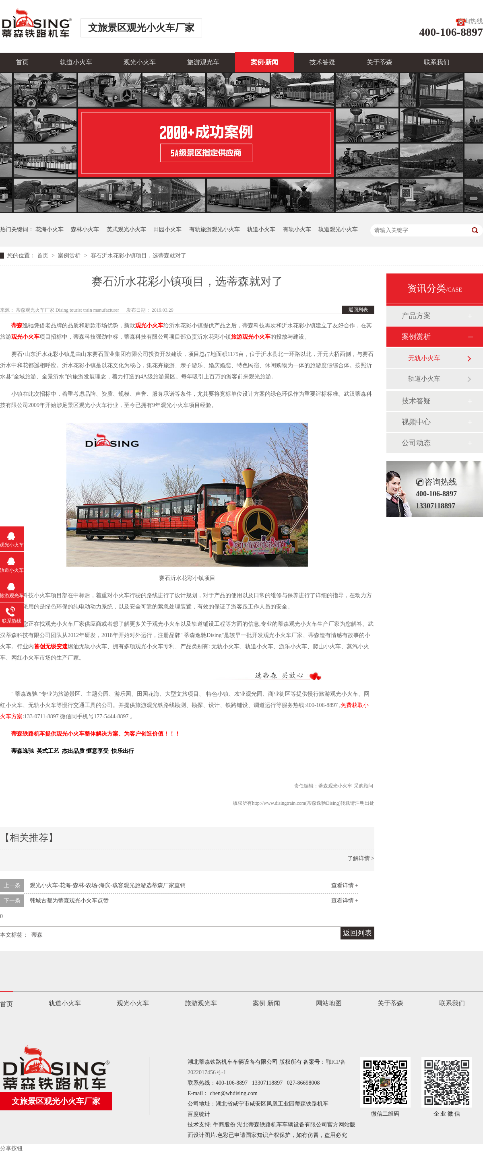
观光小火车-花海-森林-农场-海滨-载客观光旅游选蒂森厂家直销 (108, 885)
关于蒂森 (379, 62)
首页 (22, 62)
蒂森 (17, 326)
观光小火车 (140, 62)
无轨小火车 (424, 358)
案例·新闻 (264, 62)
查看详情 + (344, 885)
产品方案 (416, 316)
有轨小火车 (297, 229)
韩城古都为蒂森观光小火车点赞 (69, 901)
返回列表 (358, 309)
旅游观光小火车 (250, 337)
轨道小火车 (76, 62)
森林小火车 (85, 229)
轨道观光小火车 (338, 229)
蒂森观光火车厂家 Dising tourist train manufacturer (68, 310)
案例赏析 (70, 256)
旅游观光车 (203, 62)
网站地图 (329, 1003)
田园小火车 (167, 229)
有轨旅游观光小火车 (214, 229)
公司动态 (416, 443)
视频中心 (416, 422)
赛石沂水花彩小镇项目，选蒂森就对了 (138, 256)
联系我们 (437, 62)
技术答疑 (322, 62)
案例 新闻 (266, 1003)
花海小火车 (49, 229)
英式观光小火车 (126, 229)
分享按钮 (11, 1148)
